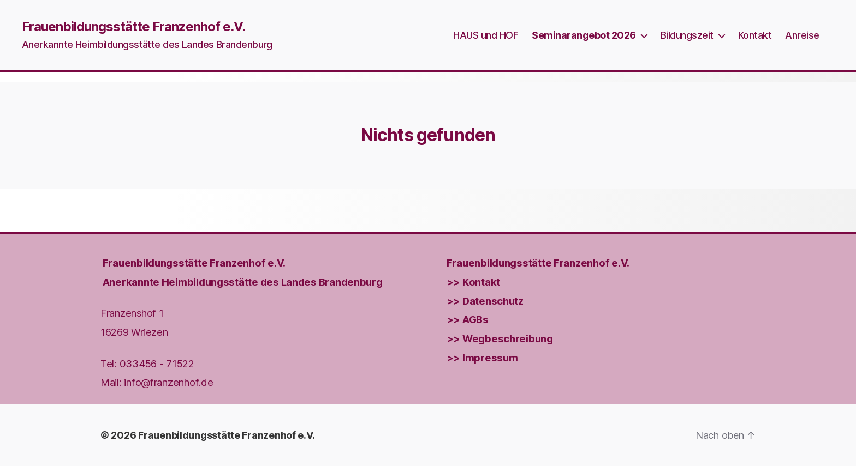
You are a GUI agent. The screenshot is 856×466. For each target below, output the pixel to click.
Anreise (802, 35)
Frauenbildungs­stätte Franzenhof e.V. (194, 263)
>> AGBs (468, 319)
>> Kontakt (473, 282)
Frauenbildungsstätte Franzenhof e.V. (133, 26)
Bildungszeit (687, 35)
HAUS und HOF (485, 35)
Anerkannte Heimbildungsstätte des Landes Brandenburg (243, 282)
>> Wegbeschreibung (500, 338)
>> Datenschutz (485, 300)
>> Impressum (482, 357)
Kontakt (755, 35)
